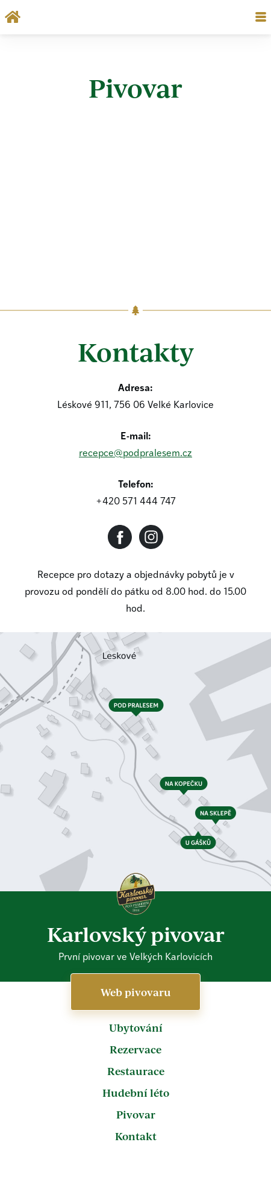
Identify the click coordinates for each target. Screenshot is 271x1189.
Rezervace (135, 1049)
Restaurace (135, 1071)
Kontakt (136, 1136)
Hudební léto (135, 1092)
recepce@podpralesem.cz (135, 454)
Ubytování (136, 1027)
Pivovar (135, 1114)
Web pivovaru (136, 992)
